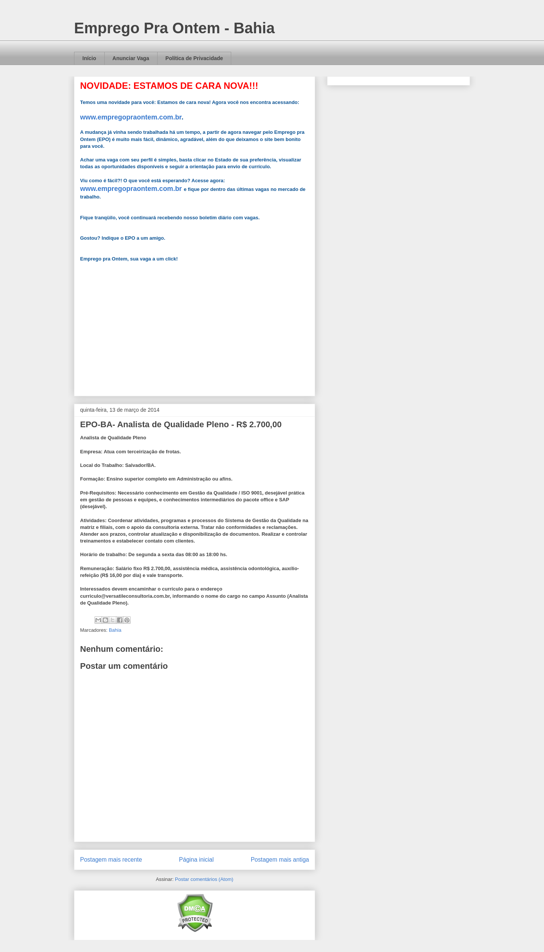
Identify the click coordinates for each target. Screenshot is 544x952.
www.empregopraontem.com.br (130, 117)
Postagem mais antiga (280, 859)
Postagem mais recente (111, 859)
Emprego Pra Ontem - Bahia (174, 28)
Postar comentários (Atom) (204, 879)
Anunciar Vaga (131, 58)
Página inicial (196, 859)
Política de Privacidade (194, 58)
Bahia (115, 630)
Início (89, 58)
